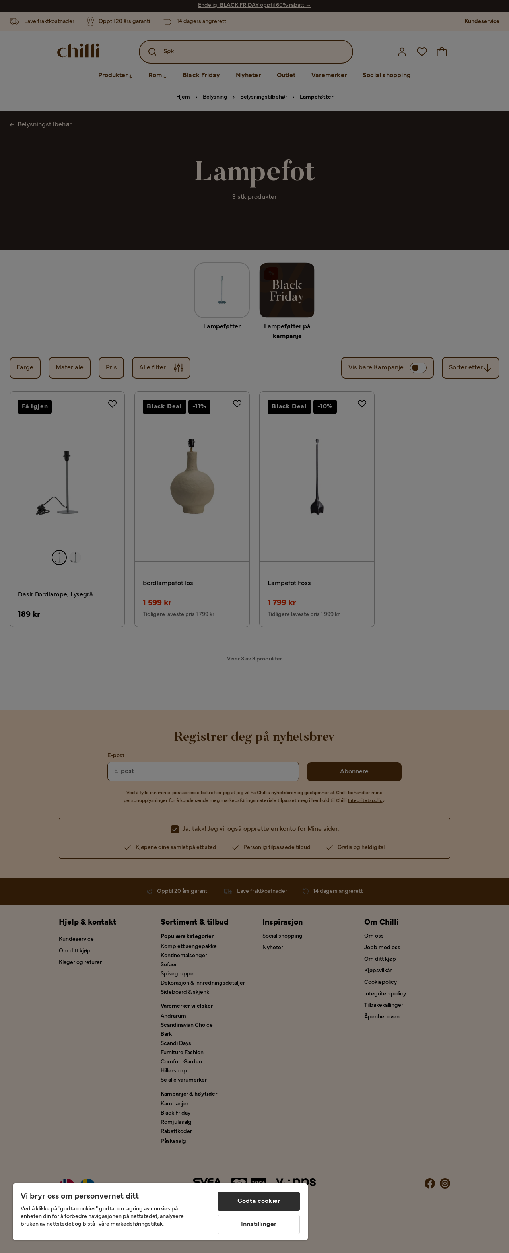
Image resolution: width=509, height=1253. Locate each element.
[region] (160, 1211)
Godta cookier (258, 1201)
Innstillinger (258, 1224)
